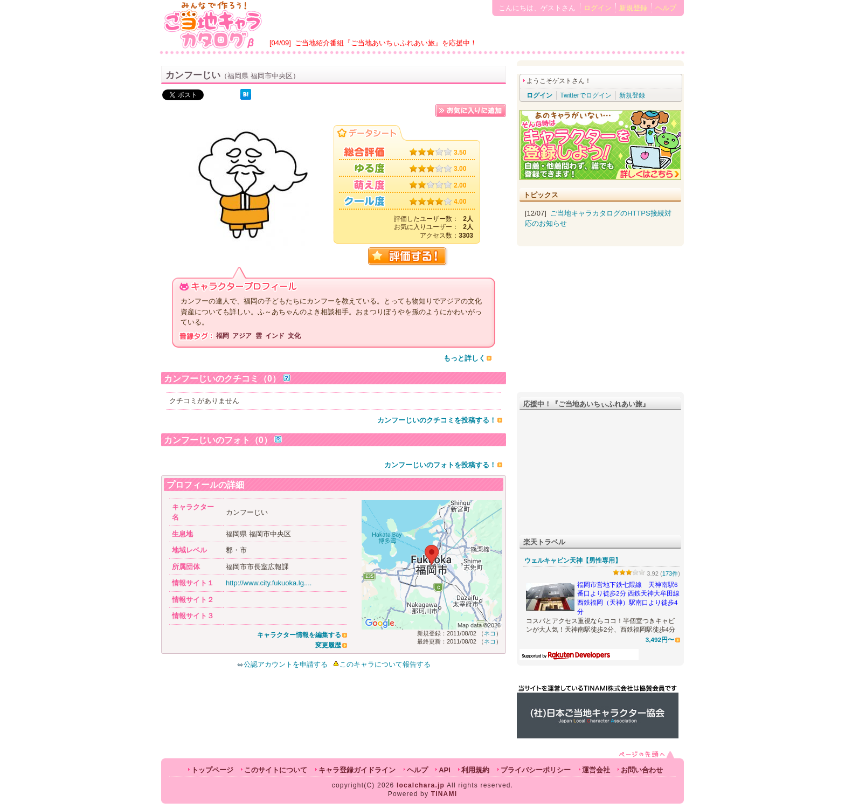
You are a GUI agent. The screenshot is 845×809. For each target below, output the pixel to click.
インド (275, 336)
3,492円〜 (660, 639)
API (445, 770)
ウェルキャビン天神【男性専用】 (572, 560)
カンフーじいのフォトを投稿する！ (440, 465)
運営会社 (596, 770)
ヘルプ (665, 8)
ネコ (490, 633)
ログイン (598, 8)
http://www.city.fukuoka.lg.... (268, 583)
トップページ (212, 770)
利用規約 (475, 770)
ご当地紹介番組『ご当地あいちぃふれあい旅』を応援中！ (386, 43)
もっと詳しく (465, 358)
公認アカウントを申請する (282, 664)
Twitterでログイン (585, 95)
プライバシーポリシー (536, 770)
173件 (670, 573)
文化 (294, 336)
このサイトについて (275, 770)
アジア (242, 336)
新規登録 (633, 8)
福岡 (222, 336)
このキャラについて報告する (385, 664)
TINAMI (444, 794)
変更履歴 (328, 645)
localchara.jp (421, 785)
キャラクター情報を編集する (299, 635)
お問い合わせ (642, 770)
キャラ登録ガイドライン (357, 770)
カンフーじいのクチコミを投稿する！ (436, 420)
